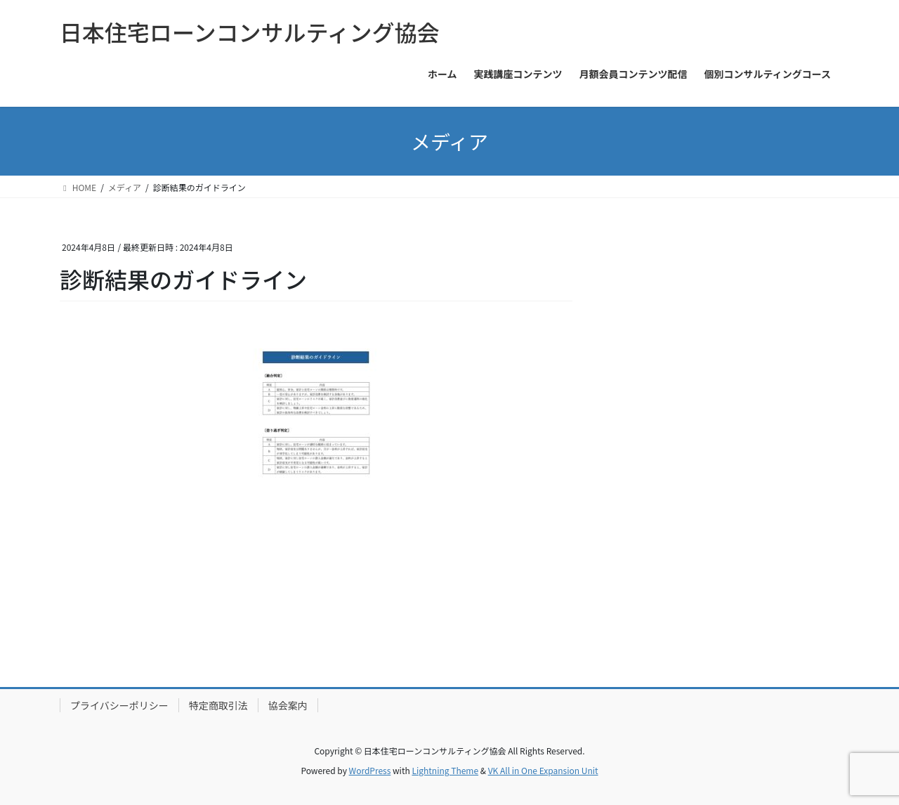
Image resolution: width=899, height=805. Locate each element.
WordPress (370, 770)
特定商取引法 (218, 705)
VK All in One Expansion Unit (543, 770)
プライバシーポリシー (119, 705)
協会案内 (288, 705)
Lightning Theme (445, 770)
